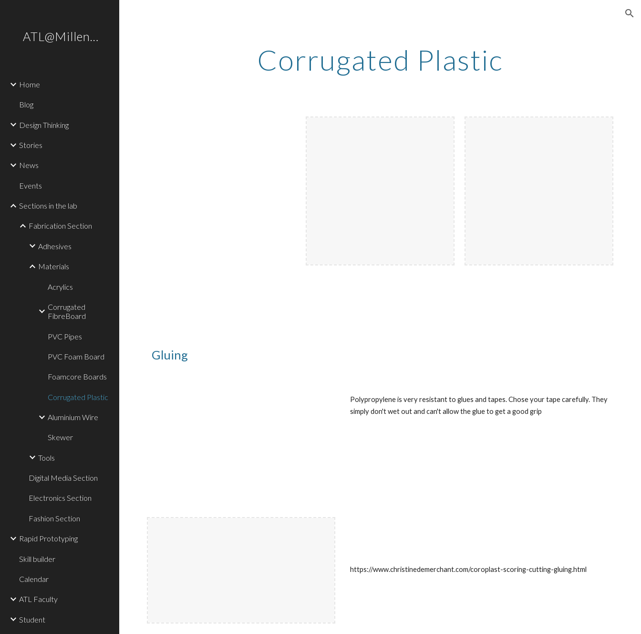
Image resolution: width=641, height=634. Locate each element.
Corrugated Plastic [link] (78, 397)
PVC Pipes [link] (65, 336)
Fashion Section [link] (54, 518)
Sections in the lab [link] (48, 205)
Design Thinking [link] (44, 124)
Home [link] (29, 84)
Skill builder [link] (37, 558)
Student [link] (32, 619)
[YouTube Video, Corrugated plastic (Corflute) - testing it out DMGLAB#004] (241, 442)
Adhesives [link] (55, 246)
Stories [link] (30, 144)
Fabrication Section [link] (60, 225)
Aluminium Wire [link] (73, 417)
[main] (380, 59)
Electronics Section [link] (60, 497)
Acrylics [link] (60, 286)
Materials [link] (53, 266)
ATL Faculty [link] (38, 598)
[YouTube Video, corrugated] (221, 190)
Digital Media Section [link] (63, 477)
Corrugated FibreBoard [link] (67, 311)
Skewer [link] (60, 437)
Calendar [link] (34, 578)
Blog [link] (26, 104)
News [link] (29, 164)
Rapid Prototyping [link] (48, 538)
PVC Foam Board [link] (76, 356)
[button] (629, 13)
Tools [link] (46, 457)
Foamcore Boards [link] (77, 376)
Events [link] (30, 185)
